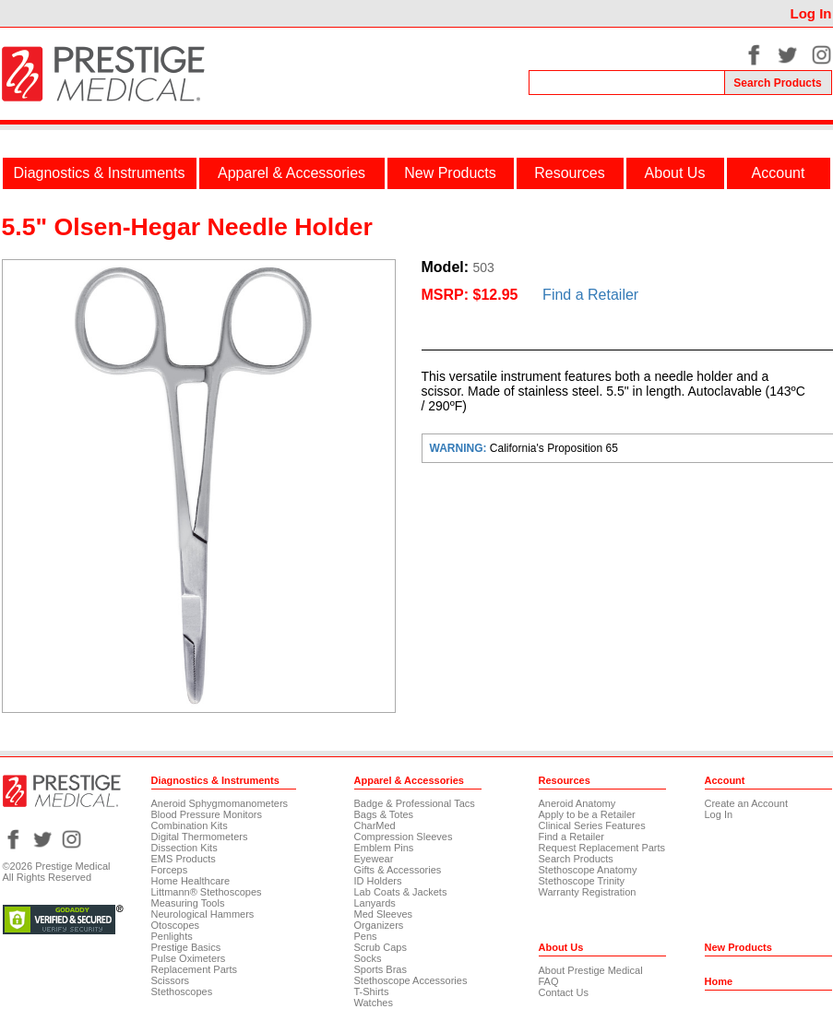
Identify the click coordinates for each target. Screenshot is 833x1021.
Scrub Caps (380, 947)
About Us (675, 173)
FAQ (549, 981)
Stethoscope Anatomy (588, 869)
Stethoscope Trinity (582, 880)
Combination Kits (189, 825)
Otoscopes (175, 925)
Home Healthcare (191, 880)
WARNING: (460, 448)
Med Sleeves (383, 914)
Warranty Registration (588, 891)
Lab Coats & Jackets (400, 891)
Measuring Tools (188, 902)
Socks (368, 958)
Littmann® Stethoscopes (206, 891)
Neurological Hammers (203, 914)
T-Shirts (371, 991)
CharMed (375, 825)
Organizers (379, 925)
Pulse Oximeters (188, 958)
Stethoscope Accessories (411, 980)
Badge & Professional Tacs (414, 803)
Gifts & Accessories (398, 869)
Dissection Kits (184, 847)
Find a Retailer (590, 295)
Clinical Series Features (592, 825)
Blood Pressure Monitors (206, 814)
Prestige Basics (186, 947)
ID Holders (378, 880)
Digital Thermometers (199, 836)
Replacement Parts (194, 969)
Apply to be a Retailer (587, 814)
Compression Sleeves (403, 836)
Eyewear (374, 858)
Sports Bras (380, 969)
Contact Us (564, 992)
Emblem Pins (384, 847)
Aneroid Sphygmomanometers (220, 803)
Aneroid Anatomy (577, 803)
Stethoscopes (182, 991)
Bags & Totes (384, 814)
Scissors (170, 980)
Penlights (172, 936)
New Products (450, 173)
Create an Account (747, 803)
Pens (365, 936)
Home (719, 981)
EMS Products (183, 858)
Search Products (576, 858)
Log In (811, 13)
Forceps (169, 869)
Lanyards (375, 902)
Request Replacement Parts (602, 847)
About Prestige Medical (591, 970)
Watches (373, 1002)
